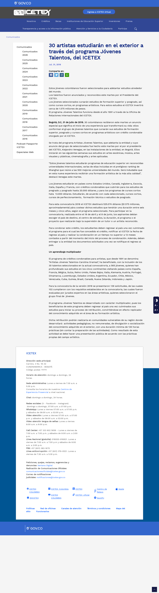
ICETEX (77, 546)
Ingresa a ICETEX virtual (99, 12)
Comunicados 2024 (29, 70)
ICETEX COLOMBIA (33, 548)
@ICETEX (32, 555)
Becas (58, 21)
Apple (119, 546)
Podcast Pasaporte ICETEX (27, 145)
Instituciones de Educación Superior (85, 21)
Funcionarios (42, 569)
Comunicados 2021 (29, 95)
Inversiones (114, 21)
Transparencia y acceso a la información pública (46, 28)
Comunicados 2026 (29, 53)
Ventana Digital (45, 523)
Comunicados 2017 (29, 129)
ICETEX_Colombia (58, 546)
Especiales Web (25, 152)
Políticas (30, 566)
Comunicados (24, 47)
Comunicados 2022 (29, 87)
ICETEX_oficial (80, 552)
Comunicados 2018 (29, 120)
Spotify (98, 555)
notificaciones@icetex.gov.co (51, 535)
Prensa (129, 21)
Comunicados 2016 (29, 137)
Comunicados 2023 (29, 78)
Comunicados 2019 (29, 112)
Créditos (45, 21)
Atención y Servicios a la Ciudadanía (94, 28)
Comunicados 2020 (29, 103)
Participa (122, 28)
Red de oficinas (48, 566)
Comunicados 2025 (29, 62)
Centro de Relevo (100, 548)
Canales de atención (71, 566)
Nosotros (31, 21)
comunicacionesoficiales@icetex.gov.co (45, 529)
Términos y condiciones (98, 566)
